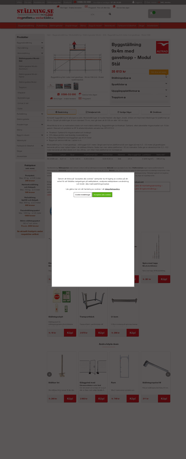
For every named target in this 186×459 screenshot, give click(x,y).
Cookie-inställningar (82, 195)
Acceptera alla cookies (102, 195)
